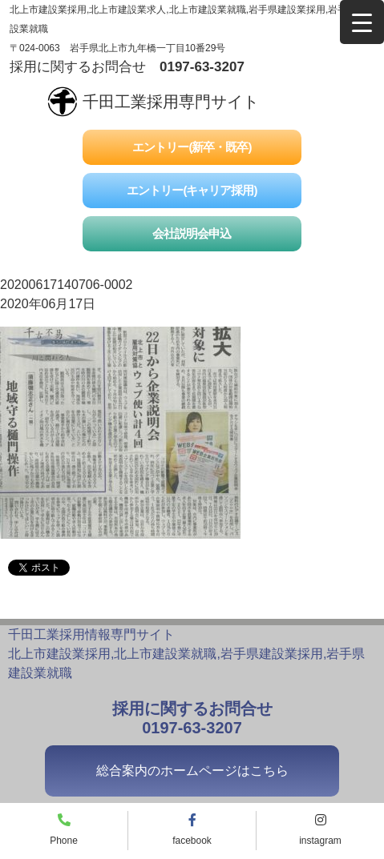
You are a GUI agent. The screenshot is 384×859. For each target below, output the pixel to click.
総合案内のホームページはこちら (192, 770)
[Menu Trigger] (362, 22)
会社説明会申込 (191, 233)
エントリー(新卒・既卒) (191, 147)
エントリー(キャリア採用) (192, 190)
